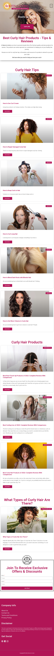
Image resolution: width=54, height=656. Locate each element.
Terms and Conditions (9, 615)
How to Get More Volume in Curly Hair (16, 321)
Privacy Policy (6, 618)
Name (2, 575)
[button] (27, 26)
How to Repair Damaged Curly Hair (14, 147)
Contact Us (5, 613)
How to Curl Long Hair (10, 234)
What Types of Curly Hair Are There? (15, 537)
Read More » (7, 111)
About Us (4, 610)
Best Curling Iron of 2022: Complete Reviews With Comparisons (24, 425)
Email (2, 581)
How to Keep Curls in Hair (11, 190)
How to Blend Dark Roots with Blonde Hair (17, 277)
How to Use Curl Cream (11, 103)
